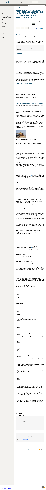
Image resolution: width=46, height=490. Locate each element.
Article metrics (3, 37)
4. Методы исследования (5, 19)
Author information (4, 36)
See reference (18, 361)
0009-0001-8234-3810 (26, 426)
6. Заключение (3, 22)
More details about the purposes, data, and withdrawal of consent (8, 489)
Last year (23, 449)
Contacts (23, 5)
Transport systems (21, 7)
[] (32, 69)
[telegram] (40, 28)
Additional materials (4, 23)
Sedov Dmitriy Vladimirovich (20, 415)
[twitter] (39, 28)
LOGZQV (39, 21)
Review (3, 33)
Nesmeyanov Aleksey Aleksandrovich (21, 431)
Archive (14, 5)
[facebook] (36, 28)
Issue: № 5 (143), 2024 (37, 22)
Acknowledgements (4, 26)
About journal (3, 5)
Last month (27, 449)
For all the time (18, 449)
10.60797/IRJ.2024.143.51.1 (20, 140)
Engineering (17, 7)
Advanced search (41, 5)
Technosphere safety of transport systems (28, 7)
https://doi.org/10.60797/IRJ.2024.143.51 (30, 21)
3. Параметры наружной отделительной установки (6, 18)
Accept (44, 487)
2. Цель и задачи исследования (5, 16)
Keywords (3, 13)
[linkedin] (41, 28)
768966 (24, 440)
